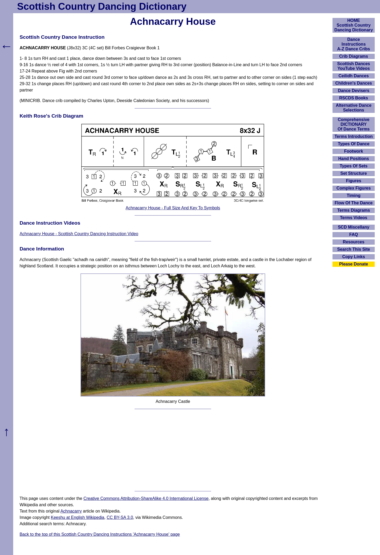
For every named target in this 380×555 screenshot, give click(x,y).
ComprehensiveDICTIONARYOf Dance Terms (354, 124)
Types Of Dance (353, 144)
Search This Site (353, 249)
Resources (353, 242)
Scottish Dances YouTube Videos (353, 66)
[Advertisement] (173, 450)
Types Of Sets (354, 166)
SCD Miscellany (353, 227)
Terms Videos (353, 217)
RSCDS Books (353, 98)
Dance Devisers (353, 90)
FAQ (353, 234)
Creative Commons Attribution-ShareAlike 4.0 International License (145, 498)
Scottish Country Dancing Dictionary (102, 6)
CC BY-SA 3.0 (120, 517)
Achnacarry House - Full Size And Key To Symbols (173, 208)
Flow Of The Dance (354, 203)
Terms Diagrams (353, 210)
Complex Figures (353, 188)
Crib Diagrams (353, 56)
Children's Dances (353, 83)
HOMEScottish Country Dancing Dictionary (353, 25)
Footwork (353, 151)
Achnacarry (71, 511)
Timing (353, 195)
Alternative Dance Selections (353, 107)
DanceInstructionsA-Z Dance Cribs (353, 44)
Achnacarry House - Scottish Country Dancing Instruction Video (79, 233)
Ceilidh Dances (354, 76)
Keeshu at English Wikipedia (77, 517)
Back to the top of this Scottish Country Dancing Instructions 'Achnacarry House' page (100, 534)
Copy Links (353, 256)
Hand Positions (353, 158)
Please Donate (353, 264)
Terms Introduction (354, 136)
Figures (353, 180)
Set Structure (353, 173)
